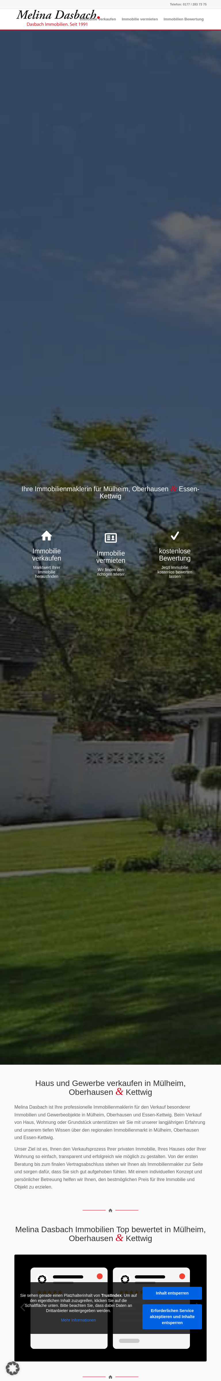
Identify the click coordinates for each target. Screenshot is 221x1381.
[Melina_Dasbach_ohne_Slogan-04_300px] (57, 19)
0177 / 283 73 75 (195, 4)
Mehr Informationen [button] (78, 1320)
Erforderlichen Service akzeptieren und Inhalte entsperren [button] (172, 1316)
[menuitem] (98, 19)
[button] (12, 1368)
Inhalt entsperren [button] (172, 1293)
